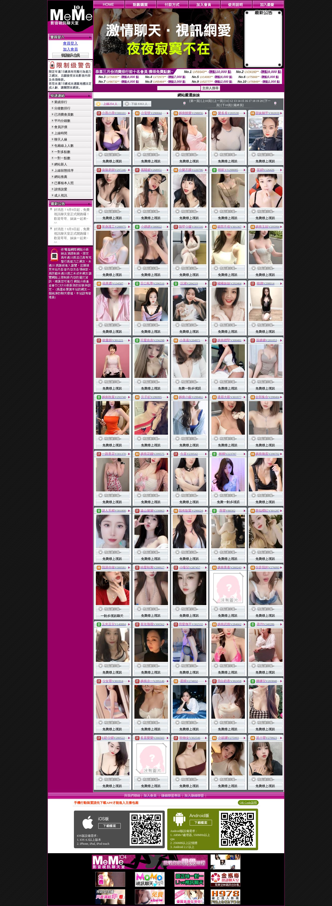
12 (231, 101)
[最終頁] (238, 105)
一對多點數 (62, 152)
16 (246, 101)
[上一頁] (218, 101)
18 (253, 101)
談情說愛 (60, 189)
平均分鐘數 (62, 121)
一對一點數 (62, 158)
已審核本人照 (64, 183)
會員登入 (70, 43)
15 (242, 101)
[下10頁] (226, 105)
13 (235, 101)
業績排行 (60, 102)
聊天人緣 (60, 139)
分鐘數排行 (62, 108)
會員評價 (60, 127)
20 (261, 101)
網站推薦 (60, 177)
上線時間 (60, 133)
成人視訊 (60, 195)
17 (250, 101)
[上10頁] (206, 101)
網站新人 (60, 164)
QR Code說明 (248, 802)
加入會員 (70, 49)
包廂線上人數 (64, 145)
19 (257, 101)
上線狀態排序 (64, 170)
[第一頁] (194, 101)
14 (238, 101)
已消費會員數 (64, 114)
